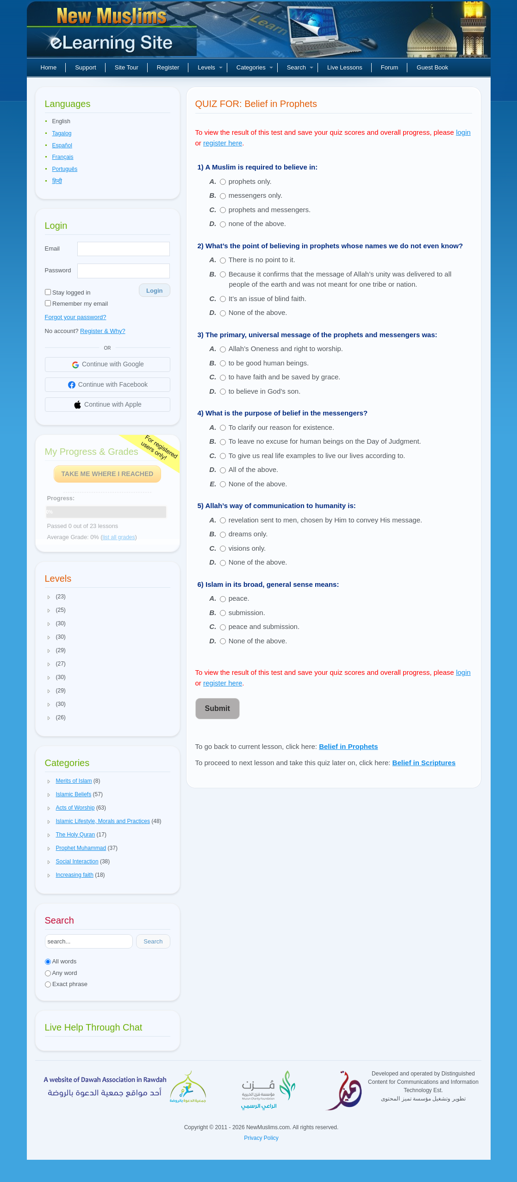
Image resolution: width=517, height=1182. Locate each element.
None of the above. (258, 312)
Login (154, 290)
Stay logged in (68, 292)
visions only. (247, 548)
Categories (255, 67)
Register (168, 67)
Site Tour (126, 67)
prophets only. (250, 181)
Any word (61, 972)
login (463, 132)
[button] (49, 597)
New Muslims (113, 32)
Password (58, 270)
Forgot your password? (75, 317)
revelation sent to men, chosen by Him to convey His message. (326, 520)
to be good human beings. (269, 363)
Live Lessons (344, 67)
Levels (210, 67)
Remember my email (76, 303)
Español (62, 145)
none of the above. (257, 223)
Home (49, 67)
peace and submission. (264, 626)
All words (61, 961)
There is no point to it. (262, 260)
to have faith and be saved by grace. (285, 377)
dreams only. (248, 534)
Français (63, 157)
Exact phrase (66, 984)
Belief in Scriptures (424, 763)
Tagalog (62, 133)
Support (85, 67)
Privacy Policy (261, 1138)
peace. (239, 598)
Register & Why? (102, 330)
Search (300, 67)
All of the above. (254, 469)
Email (52, 248)
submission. (247, 612)
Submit (217, 708)
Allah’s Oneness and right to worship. (286, 348)
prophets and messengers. (270, 210)
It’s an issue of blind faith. (267, 298)
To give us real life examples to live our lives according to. (317, 455)
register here (222, 143)
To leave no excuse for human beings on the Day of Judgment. (325, 441)
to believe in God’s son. (265, 391)
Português (65, 169)
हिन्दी (57, 181)
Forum (390, 67)
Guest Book (432, 67)
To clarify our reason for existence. (281, 427)
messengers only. (255, 195)
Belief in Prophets (348, 746)
